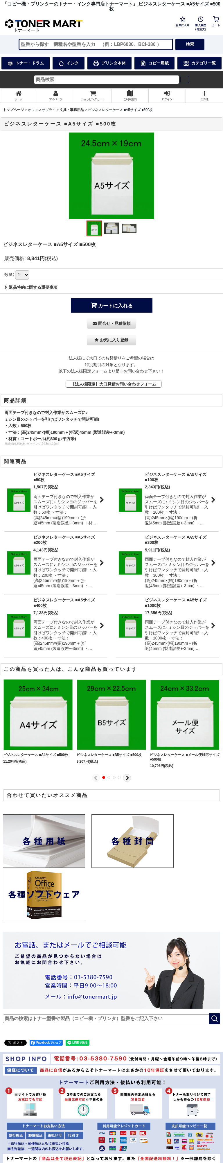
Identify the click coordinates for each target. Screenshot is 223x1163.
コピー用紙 (154, 63)
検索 (190, 44)
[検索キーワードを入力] (96, 44)
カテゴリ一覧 (199, 63)
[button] (204, 95)
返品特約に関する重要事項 (30, 287)
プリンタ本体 (109, 63)
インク (68, 63)
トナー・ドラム (25, 63)
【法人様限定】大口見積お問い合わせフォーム (113, 384)
